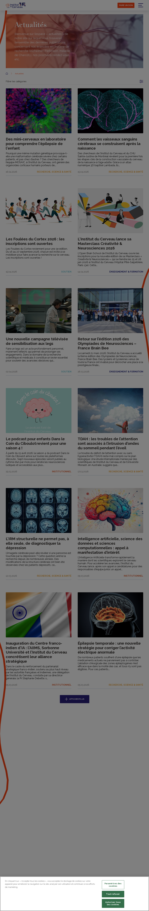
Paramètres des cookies (113, 884)
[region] (74, 893)
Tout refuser (113, 894)
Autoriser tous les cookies (113, 903)
